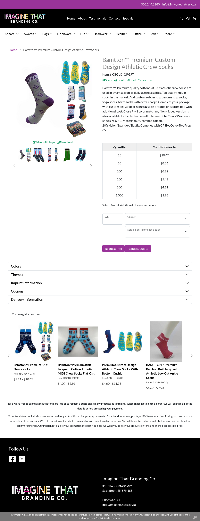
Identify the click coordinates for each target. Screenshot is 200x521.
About (82, 18)
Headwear (102, 33)
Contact (114, 18)
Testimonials (97, 18)
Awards (30, 33)
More (169, 33)
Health (122, 33)
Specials (127, 18)
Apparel (11, 33)
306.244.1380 (150, 4)
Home (71, 18)
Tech (154, 33)
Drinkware (66, 33)
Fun (84, 33)
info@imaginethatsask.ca (179, 4)
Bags (47, 33)
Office (139, 33)
